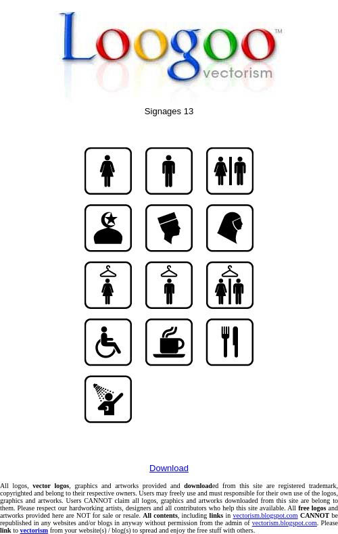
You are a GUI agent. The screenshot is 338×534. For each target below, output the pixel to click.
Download (169, 468)
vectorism (34, 530)
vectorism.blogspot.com (265, 515)
